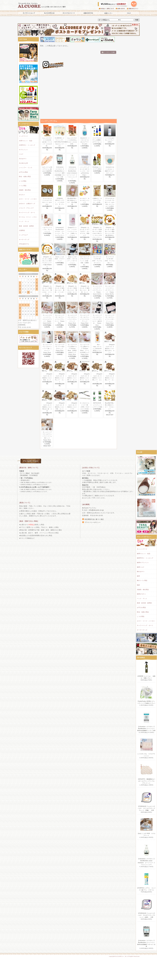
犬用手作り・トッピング (27, 145)
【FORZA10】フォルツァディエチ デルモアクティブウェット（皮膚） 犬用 (146, 915)
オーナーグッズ (24, 239)
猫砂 (138, 585)
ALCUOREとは (49, 13)
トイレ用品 (22, 185)
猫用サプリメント (143, 562)
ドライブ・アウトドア (26, 208)
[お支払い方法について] (90, 468)
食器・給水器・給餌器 (26, 226)
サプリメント (23, 149)
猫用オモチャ (141, 594)
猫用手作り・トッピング (145, 558)
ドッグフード (23, 136)
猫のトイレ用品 (142, 580)
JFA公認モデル (24, 244)
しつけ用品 (22, 181)
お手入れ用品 (23, 172)
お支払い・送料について (107, 9)
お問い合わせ (121, 9)
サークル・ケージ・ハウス (28, 217)
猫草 (138, 576)
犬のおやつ (22, 158)
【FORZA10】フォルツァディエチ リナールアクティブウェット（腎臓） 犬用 (146, 808)
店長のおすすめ (88, 13)
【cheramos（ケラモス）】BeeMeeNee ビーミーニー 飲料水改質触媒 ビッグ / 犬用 (146, 728)
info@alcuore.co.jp (96, 510)
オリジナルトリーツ (68, 13)
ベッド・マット (24, 221)
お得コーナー (108, 13)
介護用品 (22, 230)
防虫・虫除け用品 (25, 176)
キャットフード (142, 549)
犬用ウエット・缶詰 (25, 140)
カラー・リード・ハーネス (28, 199)
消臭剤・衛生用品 (25, 190)
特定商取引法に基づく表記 (94, 519)
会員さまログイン (133, 9)
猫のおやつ (140, 571)
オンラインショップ (28, 13)
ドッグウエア (23, 235)
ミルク (21, 154)
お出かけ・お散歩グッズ (27, 203)
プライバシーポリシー (93, 522)
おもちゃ (22, 194)
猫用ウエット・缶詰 (143, 553)
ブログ (129, 13)
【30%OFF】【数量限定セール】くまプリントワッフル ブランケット (146, 781)
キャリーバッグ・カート (27, 212)
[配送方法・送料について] (28, 468)
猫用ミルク (140, 567)
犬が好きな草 (23, 163)
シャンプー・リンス (25, 167)
